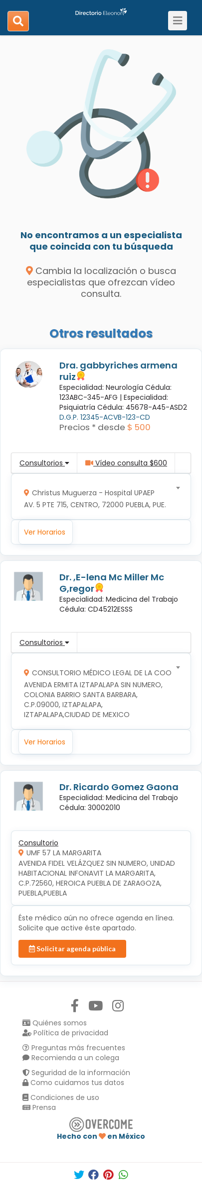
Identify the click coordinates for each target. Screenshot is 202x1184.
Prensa (39, 1107)
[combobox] (98, 496)
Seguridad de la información (76, 1073)
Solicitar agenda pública (72, 948)
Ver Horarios (44, 532)
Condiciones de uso (60, 1097)
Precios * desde (92, 427)
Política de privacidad (65, 1033)
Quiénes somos (54, 1023)
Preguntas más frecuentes (73, 1048)
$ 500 (139, 427)
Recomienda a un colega (70, 1058)
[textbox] (98, 496)
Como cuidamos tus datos (73, 1083)
